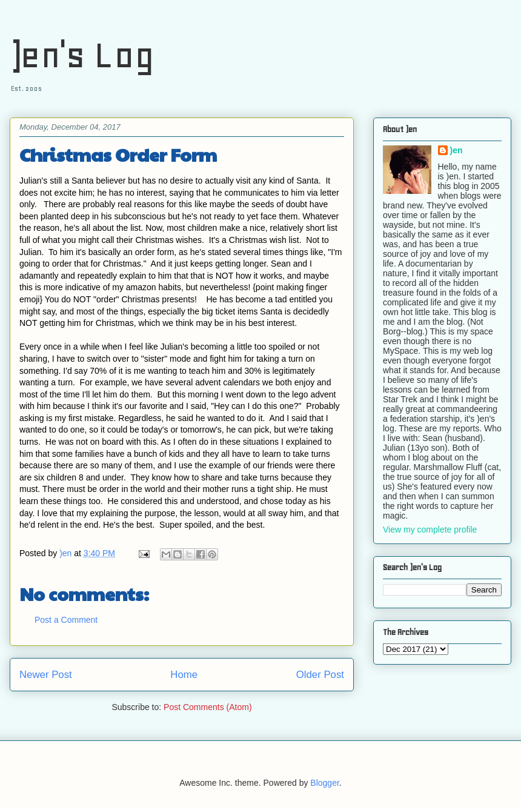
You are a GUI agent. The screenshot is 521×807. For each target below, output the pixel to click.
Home (183, 674)
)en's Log (82, 54)
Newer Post (45, 674)
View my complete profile (430, 529)
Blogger (324, 783)
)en (456, 150)
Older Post (320, 674)
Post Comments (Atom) (207, 707)
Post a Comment (66, 620)
